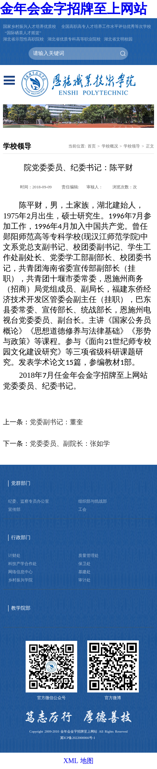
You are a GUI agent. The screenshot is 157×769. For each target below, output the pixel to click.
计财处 (14, 555)
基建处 (84, 572)
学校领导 (132, 146)
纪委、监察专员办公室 (28, 501)
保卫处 (84, 563)
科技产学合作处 (22, 563)
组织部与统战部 (92, 501)
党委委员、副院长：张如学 (70, 443)
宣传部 (14, 509)
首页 (92, 146)
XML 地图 (78, 761)
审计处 (84, 580)
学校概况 (110, 146)
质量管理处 (88, 555)
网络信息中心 (20, 572)
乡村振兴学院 (20, 580)
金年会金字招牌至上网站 (73, 8)
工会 (82, 509)
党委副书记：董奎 (56, 422)
